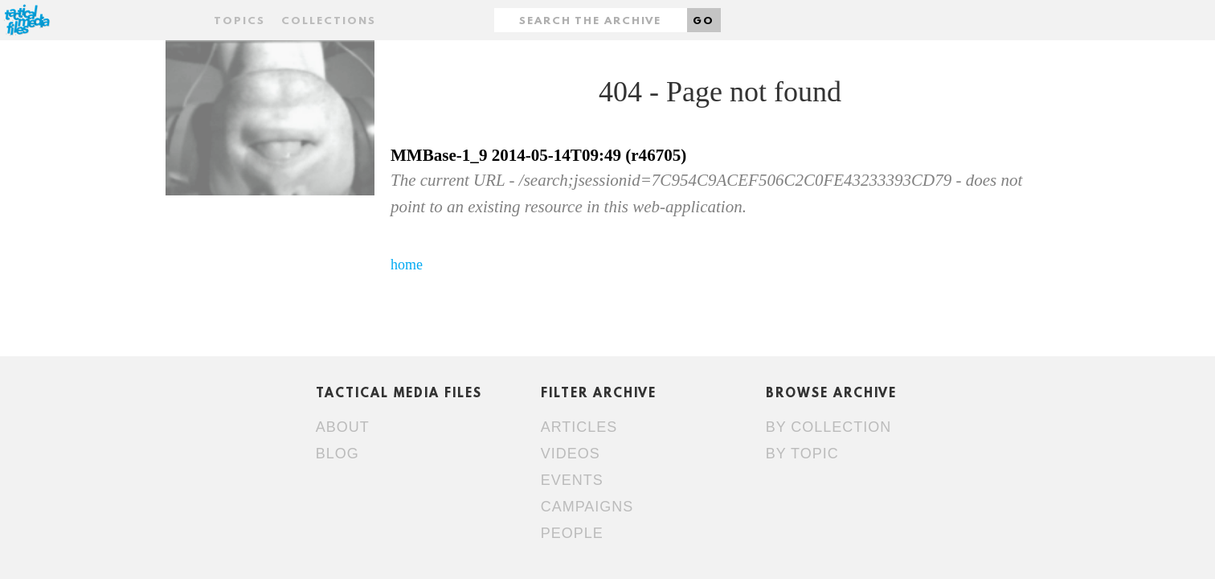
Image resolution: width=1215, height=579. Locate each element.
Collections (328, 21)
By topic (802, 454)
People (572, 533)
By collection (829, 427)
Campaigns (587, 507)
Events (572, 480)
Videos (570, 454)
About (343, 427)
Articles (579, 427)
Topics (239, 21)
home (407, 265)
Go (703, 21)
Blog (337, 454)
